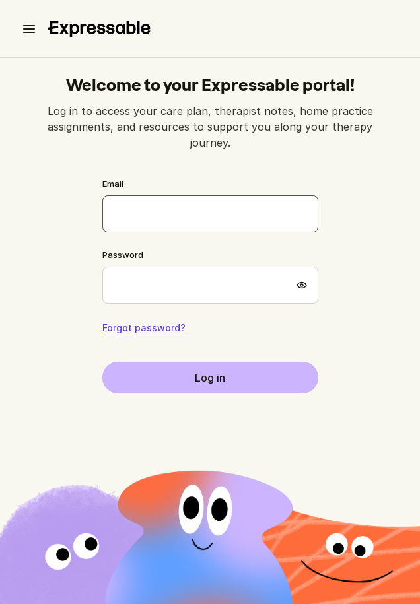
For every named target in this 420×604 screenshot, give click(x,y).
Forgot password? (144, 328)
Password (122, 255)
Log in (210, 377)
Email (112, 183)
